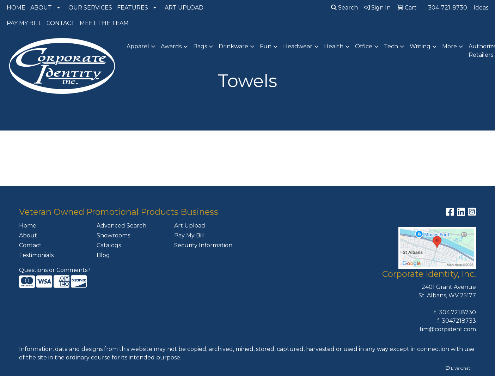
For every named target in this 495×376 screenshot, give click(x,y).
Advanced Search (121, 225)
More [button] (449, 46)
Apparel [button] (138, 46)
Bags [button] (200, 46)
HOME (16, 7)
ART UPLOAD (184, 7)
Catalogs (109, 245)
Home (27, 225)
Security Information (203, 245)
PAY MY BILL (24, 23)
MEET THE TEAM (104, 23)
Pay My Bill (189, 235)
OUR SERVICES (90, 7)
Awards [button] (171, 46)
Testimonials (36, 255)
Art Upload (189, 225)
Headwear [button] (297, 46)
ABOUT (41, 7)
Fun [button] (265, 46)
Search (344, 7)
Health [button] (333, 46)
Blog (103, 255)
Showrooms (113, 235)
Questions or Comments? (55, 270)
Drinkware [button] (233, 46)
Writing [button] (420, 46)
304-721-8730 (447, 7)
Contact (30, 245)
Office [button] (363, 46)
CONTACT (61, 23)
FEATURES (132, 7)
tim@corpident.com (448, 329)
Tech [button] (391, 46)
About (28, 235)
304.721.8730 (457, 312)
